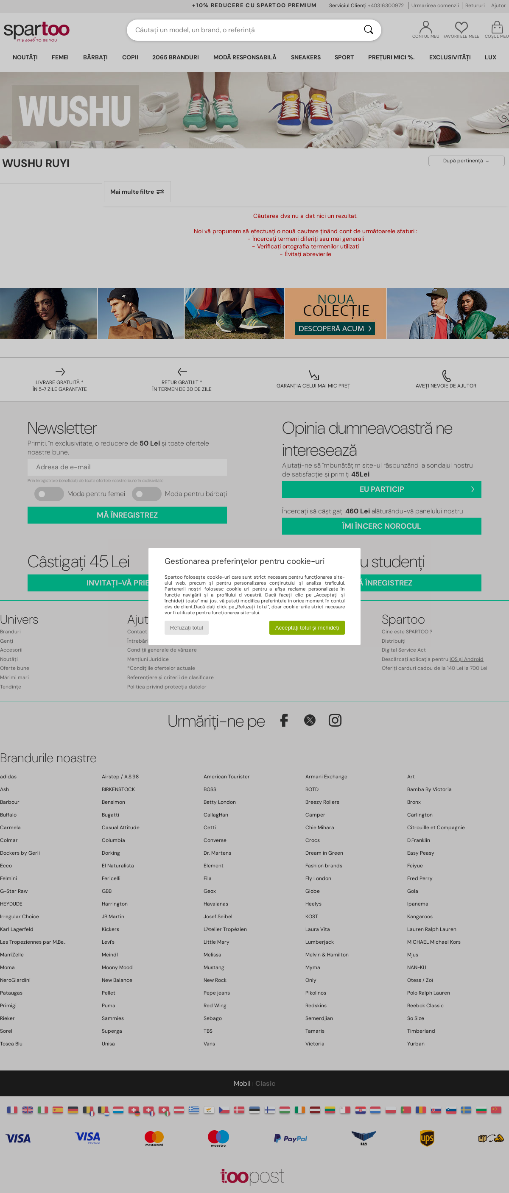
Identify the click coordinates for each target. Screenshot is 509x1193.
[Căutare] (368, 30)
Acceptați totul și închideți (307, 627)
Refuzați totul (186, 627)
